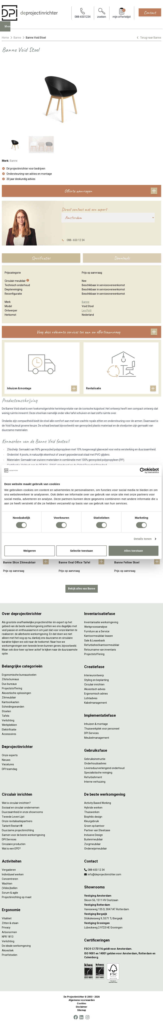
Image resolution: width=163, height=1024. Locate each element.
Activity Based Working (97, 802)
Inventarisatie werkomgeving (101, 622)
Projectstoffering (12, 688)
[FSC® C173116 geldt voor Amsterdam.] (122, 949)
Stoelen (6, 711)
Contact (150, 12)
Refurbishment (93, 777)
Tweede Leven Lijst (13, 816)
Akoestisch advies (94, 689)
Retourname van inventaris (100, 649)
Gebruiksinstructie (94, 758)
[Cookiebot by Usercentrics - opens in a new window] (142, 470)
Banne (17, 37)
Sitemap (81, 1010)
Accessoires (9, 734)
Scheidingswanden (13, 706)
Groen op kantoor (94, 825)
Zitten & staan (10, 923)
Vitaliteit (7, 918)
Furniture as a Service (96, 631)
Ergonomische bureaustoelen (19, 674)
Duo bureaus (9, 683)
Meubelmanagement (96, 737)
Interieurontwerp (94, 675)
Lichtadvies (90, 698)
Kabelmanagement (95, 702)
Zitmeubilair (9, 697)
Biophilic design (93, 816)
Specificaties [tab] (41, 258)
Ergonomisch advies (96, 693)
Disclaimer (81, 1007)
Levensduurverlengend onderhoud (104, 768)
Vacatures (8, 764)
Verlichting (8, 720)
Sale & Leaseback (94, 640)
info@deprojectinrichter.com (102, 874)
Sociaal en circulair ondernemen (20, 807)
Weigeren (29, 550)
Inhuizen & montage (96, 723)
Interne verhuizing (94, 781)
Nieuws (6, 759)
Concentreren (10, 878)
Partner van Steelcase (97, 830)
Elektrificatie (9, 729)
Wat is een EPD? (11, 848)
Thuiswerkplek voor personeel (101, 728)
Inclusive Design (93, 834)
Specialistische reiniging (98, 772)
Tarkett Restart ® (12, 825)
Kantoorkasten (10, 702)
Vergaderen (9, 869)
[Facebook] (75, 1017)
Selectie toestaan (81, 550)
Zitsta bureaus (10, 679)
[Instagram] (87, 1017)
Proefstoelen (9, 954)
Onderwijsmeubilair (95, 848)
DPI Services (91, 733)
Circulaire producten (13, 844)
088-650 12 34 (94, 869)
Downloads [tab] (122, 258)
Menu (9, 29)
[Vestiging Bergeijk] (122, 914)
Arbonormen (9, 932)
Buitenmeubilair (93, 839)
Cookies (81, 1003)
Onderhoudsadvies (95, 763)
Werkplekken (9, 724)
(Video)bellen (9, 888)
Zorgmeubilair (92, 844)
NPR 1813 (7, 936)
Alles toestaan (133, 550)
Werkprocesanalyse (95, 626)
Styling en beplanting (96, 680)
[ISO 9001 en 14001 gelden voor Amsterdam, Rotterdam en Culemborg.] (122, 955)
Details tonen (142, 538)
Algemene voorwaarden (82, 1000)
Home (5, 37)
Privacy (6, 927)
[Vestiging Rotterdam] (122, 905)
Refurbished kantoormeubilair (101, 644)
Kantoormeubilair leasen (98, 635)
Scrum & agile (10, 892)
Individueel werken (13, 874)
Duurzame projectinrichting (18, 830)
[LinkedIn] (81, 1017)
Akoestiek (8, 950)
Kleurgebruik (91, 821)
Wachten (7, 883)
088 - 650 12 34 (76, 240)
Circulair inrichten (94, 684)
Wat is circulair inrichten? (16, 802)
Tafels (5, 715)
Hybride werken (93, 807)
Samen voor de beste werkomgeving (23, 834)
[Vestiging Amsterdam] (122, 896)
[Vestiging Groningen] (122, 923)
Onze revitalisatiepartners (17, 821)
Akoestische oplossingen (16, 693)
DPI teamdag (9, 769)
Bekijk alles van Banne (81, 588)
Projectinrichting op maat (16, 897)
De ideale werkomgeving (16, 945)
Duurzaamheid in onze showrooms (22, 812)
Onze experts (10, 755)
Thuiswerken (91, 812)
